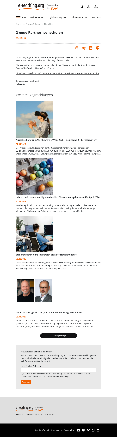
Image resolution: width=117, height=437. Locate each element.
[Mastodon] (83, 430)
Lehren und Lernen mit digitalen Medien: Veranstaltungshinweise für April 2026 (57, 197)
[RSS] (93, 430)
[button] (23, 18)
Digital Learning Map (57, 17)
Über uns (29, 414)
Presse (38, 414)
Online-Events (36, 17)
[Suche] (81, 6)
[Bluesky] (88, 430)
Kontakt (19, 414)
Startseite (20, 24)
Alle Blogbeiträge (58, 335)
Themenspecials (79, 17)
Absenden (26, 382)
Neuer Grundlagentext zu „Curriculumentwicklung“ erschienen (49, 312)
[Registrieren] (96, 6)
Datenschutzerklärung (59, 377)
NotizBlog (48, 24)
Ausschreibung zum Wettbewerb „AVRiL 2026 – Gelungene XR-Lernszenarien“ (56, 139)
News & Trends (35, 24)
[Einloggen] (88, 6)
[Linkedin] (78, 430)
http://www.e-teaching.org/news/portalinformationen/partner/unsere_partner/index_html (57, 73)
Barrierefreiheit (42, 430)
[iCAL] (98, 430)
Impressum (56, 430)
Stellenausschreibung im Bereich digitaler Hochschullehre (46, 254)
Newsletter (48, 414)
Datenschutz (69, 430)
